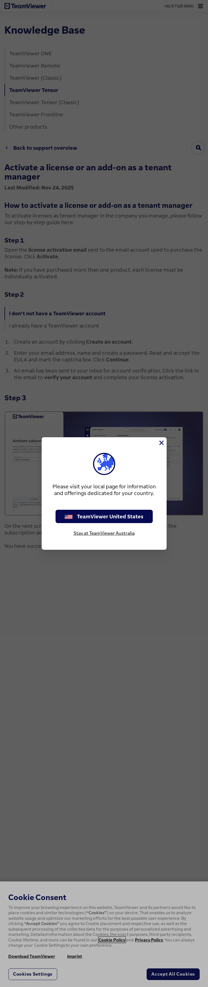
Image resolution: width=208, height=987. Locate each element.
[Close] (161, 442)
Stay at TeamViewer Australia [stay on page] (104, 533)
